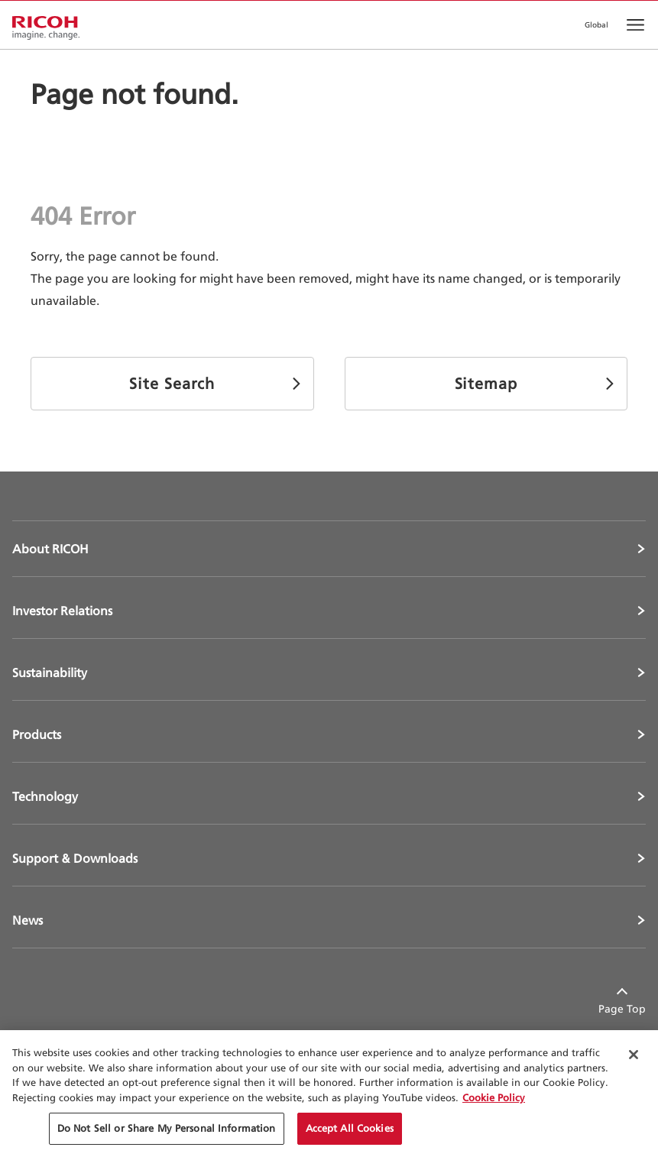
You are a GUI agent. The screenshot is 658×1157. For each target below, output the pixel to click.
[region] (329, 1093)
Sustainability (49, 672)
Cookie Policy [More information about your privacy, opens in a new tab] (493, 1097)
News (27, 920)
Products (36, 734)
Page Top (622, 1008)
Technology (45, 796)
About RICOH (50, 549)
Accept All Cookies (350, 1128)
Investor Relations (62, 610)
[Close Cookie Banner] (633, 1054)
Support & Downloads (75, 858)
